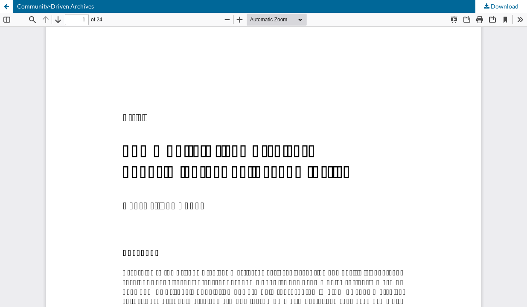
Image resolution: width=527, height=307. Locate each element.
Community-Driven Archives (55, 6)
